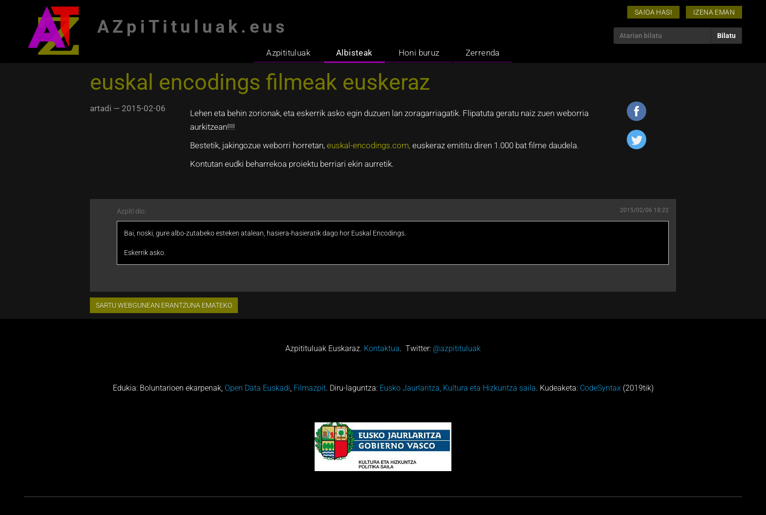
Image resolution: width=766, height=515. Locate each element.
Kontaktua (382, 348)
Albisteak (354, 53)
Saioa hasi (653, 12)
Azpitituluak (288, 53)
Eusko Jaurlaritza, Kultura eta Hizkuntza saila (458, 388)
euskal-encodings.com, (368, 145)
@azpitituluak (457, 348)
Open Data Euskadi (257, 388)
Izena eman (714, 12)
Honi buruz (419, 53)
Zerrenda (483, 53)
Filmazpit (310, 388)
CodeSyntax (600, 388)
